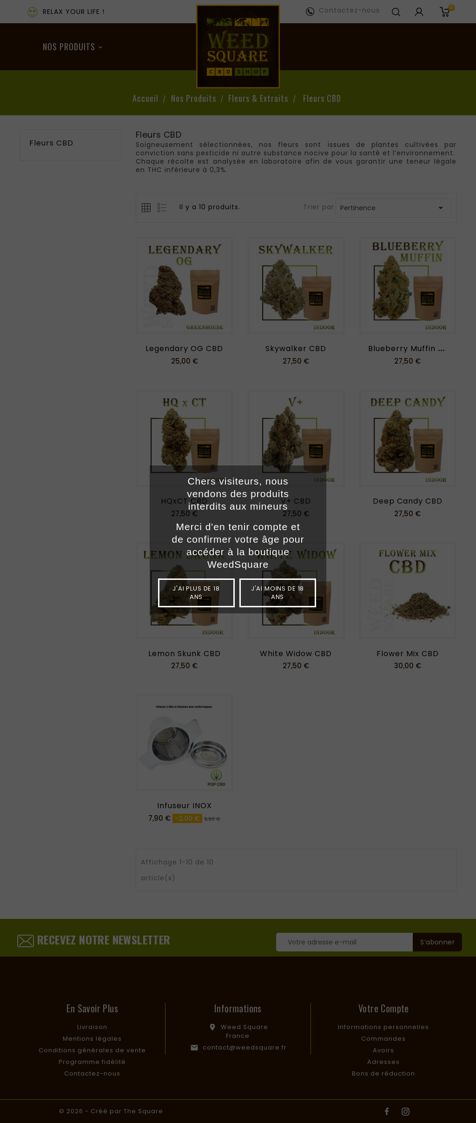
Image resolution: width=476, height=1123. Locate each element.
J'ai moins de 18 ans (277, 592)
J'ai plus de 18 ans (196, 592)
